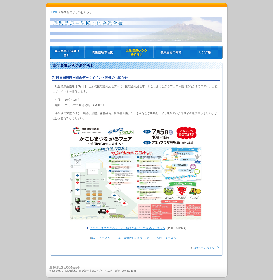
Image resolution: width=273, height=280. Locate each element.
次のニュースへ (166, 238)
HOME (54, 12)
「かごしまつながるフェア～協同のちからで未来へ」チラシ (127, 228)
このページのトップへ (206, 247)
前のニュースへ (100, 238)
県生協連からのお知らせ (133, 238)
